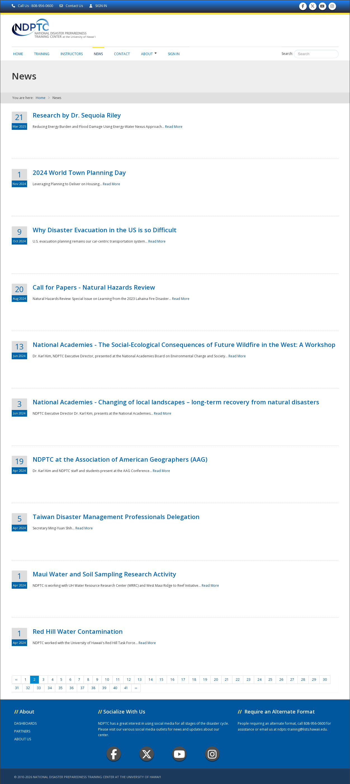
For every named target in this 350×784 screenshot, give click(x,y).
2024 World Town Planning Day (79, 172)
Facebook (114, 754)
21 (227, 679)
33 (39, 688)
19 (205, 679)
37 (82, 688)
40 (115, 688)
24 (259, 679)
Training (41, 53)
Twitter (147, 754)
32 (28, 688)
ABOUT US (22, 739)
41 (126, 688)
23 (249, 679)
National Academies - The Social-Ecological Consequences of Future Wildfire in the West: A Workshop (184, 344)
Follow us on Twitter (313, 7)
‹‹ (16, 679)
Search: (287, 53)
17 (183, 679)
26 (281, 679)
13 (140, 679)
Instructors (72, 53)
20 (216, 679)
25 (270, 679)
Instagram (212, 754)
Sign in (174, 53)
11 (118, 679)
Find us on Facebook (303, 7)
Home (18, 53)
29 (314, 679)
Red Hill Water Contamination (78, 631)
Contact (122, 53)
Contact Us (71, 5)
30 (325, 679)
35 (61, 688)
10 (107, 679)
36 (71, 688)
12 (129, 679)
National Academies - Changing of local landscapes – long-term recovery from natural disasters (176, 402)
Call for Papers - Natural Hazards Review (94, 287)
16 (172, 679)
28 (303, 679)
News (98, 53)
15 (161, 679)
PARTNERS (22, 731)
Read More (173, 126)
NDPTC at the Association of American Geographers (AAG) (120, 459)
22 (238, 679)
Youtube (179, 754)
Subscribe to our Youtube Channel (322, 7)
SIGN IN (98, 5)
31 (17, 688)
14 (151, 679)
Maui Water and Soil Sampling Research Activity (104, 574)
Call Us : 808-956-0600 (33, 5)
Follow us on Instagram (332, 7)
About (149, 53)
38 (93, 688)
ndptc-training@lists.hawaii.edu (302, 729)
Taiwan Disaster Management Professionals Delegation (116, 516)
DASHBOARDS (25, 723)
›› (136, 688)
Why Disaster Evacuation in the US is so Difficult (105, 230)
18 (194, 679)
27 (292, 679)
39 (104, 688)
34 (50, 688)
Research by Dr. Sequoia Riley (77, 115)
